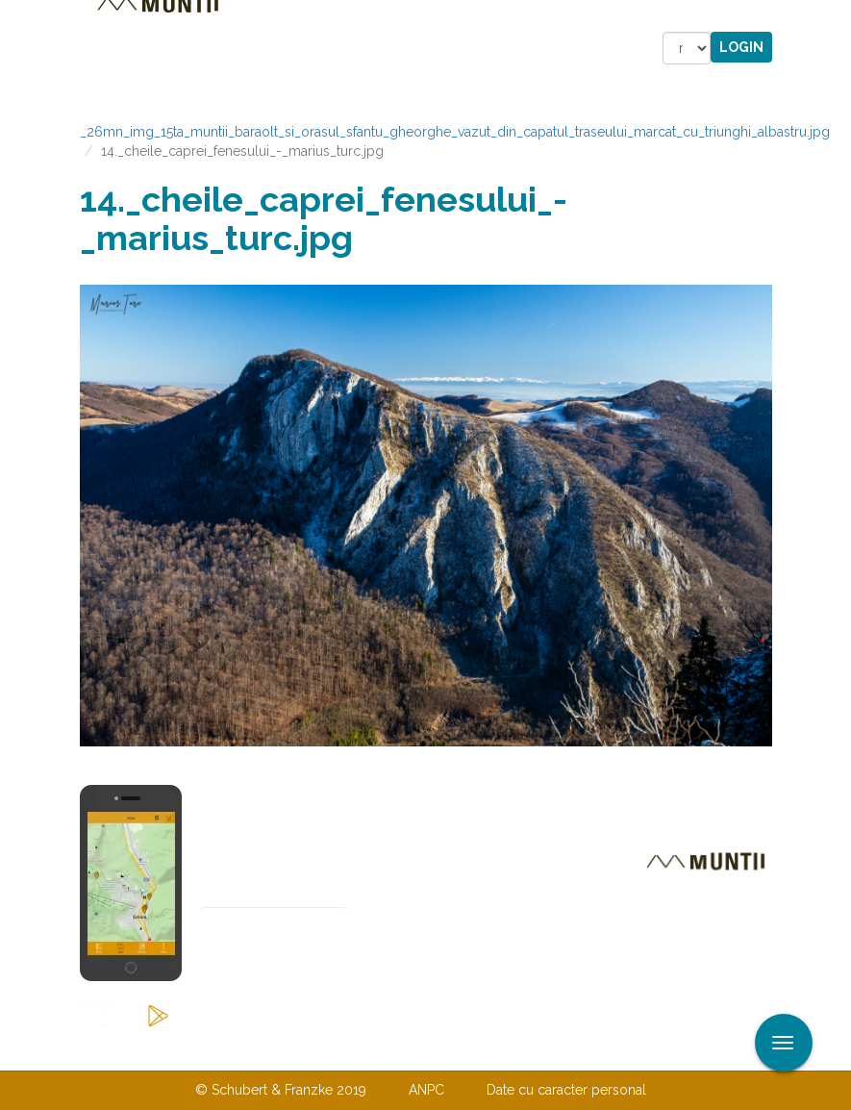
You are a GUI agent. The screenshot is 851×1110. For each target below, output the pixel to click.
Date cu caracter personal (566, 1089)
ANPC (426, 1089)
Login (741, 47)
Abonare (263, 971)
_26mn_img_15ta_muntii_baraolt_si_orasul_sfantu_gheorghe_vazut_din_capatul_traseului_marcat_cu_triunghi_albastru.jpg (455, 131)
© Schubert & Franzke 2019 (280, 1089)
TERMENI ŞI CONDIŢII (539, 1050)
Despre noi (397, 1050)
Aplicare (836, 17)
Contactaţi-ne (278, 1050)
